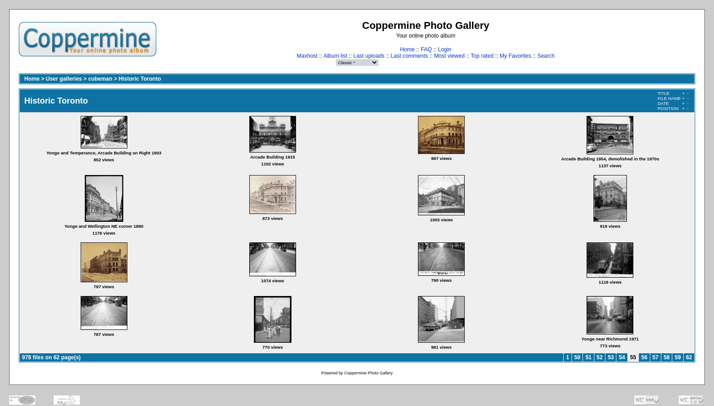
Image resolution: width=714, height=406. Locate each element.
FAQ (426, 49)
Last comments (409, 56)
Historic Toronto (140, 79)
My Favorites (515, 56)
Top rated (482, 56)
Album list (335, 56)
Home (407, 49)
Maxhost (307, 56)
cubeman (100, 79)
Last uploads (368, 56)
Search (546, 56)
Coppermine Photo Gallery (368, 373)
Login (444, 49)
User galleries (64, 79)
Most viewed (449, 56)
